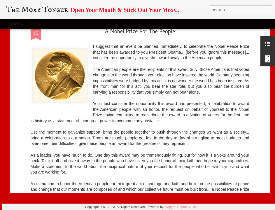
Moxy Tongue (167, 148)
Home (36, 24)
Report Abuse (187, 207)
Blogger (170, 207)
